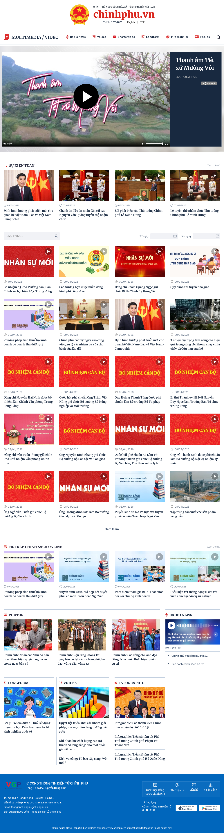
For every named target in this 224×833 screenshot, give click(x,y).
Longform (151, 37)
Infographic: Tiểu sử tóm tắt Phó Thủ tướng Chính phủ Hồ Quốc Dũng (140, 756)
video (52, 37)
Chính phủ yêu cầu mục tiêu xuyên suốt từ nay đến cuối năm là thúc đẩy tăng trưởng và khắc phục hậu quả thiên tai (193, 637)
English (131, 22)
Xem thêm (213, 165)
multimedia (22, 37)
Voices (99, 37)
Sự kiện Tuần (19, 165)
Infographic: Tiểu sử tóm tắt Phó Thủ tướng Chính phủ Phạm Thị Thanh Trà (137, 741)
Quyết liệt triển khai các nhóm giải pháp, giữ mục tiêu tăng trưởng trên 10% (83, 727)
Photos (202, 37)
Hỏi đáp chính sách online (33, 547)
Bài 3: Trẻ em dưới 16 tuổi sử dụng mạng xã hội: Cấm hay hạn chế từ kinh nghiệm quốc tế (27, 727)
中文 (142, 22)
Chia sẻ (209, 83)
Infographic (129, 683)
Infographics (177, 37)
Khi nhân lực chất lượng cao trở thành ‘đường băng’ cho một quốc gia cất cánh (82, 745)
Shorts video (124, 37)
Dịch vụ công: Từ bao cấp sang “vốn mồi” (83, 761)
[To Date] (206, 236)
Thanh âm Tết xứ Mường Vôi (195, 64)
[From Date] (164, 236)
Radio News (76, 37)
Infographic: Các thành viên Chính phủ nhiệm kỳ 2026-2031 (138, 725)
